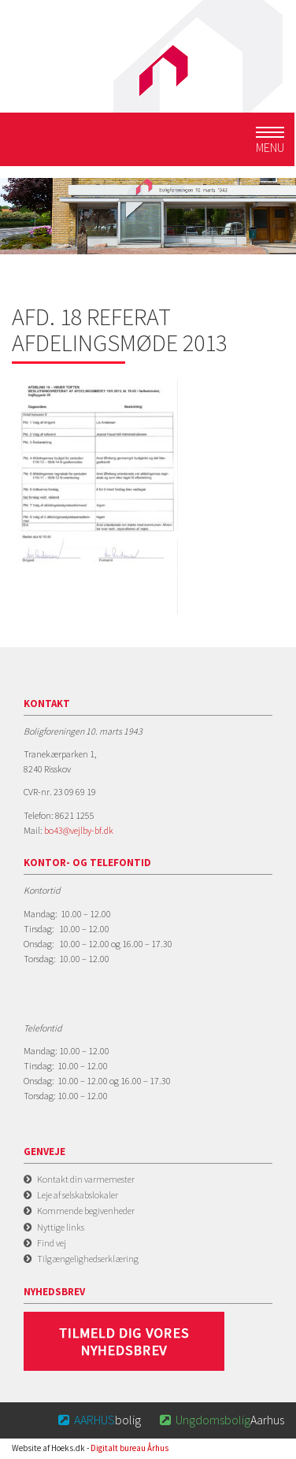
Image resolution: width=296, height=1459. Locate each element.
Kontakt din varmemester (86, 1179)
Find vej (51, 1243)
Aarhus (220, 1420)
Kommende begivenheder (86, 1210)
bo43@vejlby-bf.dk (78, 830)
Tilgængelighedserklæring (88, 1259)
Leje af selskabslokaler (77, 1195)
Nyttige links (60, 1227)
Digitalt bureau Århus (129, 1447)
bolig (99, 1420)
